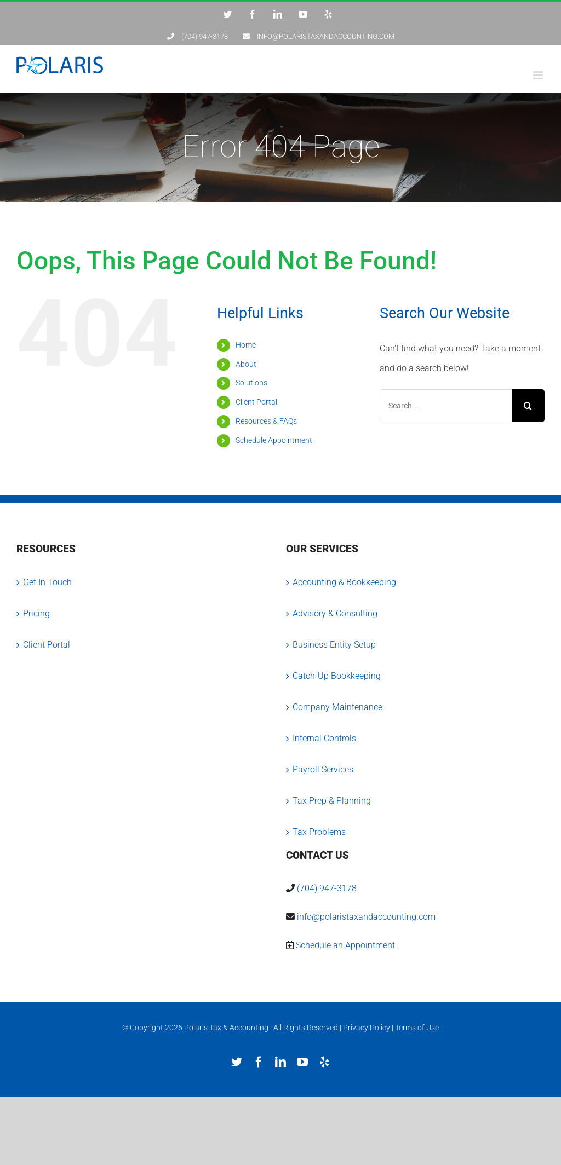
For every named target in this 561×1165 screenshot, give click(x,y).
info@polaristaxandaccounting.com (366, 917)
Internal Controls (324, 738)
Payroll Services (323, 769)
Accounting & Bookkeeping (344, 582)
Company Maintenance (337, 707)
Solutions (251, 382)
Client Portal (256, 401)
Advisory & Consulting (335, 613)
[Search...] (446, 405)
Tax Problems (319, 832)
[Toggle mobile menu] (539, 75)
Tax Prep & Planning (332, 800)
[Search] (528, 405)
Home (246, 345)
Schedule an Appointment (345, 945)
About (246, 364)
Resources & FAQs (266, 421)
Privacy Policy (366, 1027)
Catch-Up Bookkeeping (337, 676)
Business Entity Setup (334, 644)
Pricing (36, 613)
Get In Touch (47, 582)
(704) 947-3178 (327, 888)
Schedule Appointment (274, 440)
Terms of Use (417, 1027)
